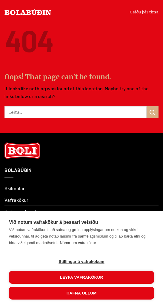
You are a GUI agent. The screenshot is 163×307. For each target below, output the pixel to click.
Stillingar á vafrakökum (81, 261)
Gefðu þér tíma (144, 12)
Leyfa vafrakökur (81, 277)
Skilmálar (14, 188)
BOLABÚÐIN (27, 12)
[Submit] (153, 112)
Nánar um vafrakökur (78, 243)
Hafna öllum (82, 293)
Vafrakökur (16, 200)
